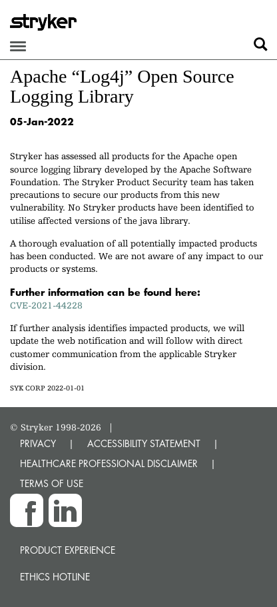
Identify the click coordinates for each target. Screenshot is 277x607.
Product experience (67, 550)
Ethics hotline (55, 576)
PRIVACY (38, 443)
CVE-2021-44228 (46, 305)
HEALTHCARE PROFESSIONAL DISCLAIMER (109, 463)
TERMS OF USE (51, 483)
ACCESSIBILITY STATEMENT (143, 443)
